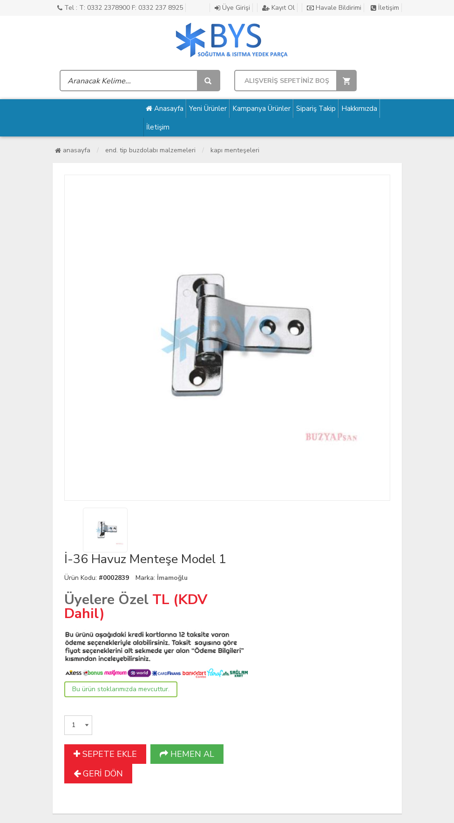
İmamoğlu (172, 577)
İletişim (385, 7)
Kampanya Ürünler (261, 108)
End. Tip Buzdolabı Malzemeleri (150, 150)
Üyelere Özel (106, 599)
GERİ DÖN (98, 773)
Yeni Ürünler (208, 108)
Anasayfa (164, 108)
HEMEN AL (187, 754)
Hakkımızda (359, 108)
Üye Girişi (232, 7)
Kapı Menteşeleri (234, 150)
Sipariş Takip (316, 108)
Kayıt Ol (278, 7)
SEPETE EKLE (105, 754)
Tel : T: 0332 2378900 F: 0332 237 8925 (120, 7)
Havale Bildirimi (334, 7)
